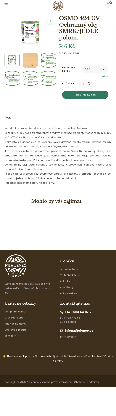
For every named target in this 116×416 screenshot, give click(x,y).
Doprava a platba (16, 330)
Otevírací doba (14, 317)
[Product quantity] (83, 84)
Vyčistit (105, 76)
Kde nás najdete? (15, 323)
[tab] (8, 117)
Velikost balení (68, 69)
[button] (108, 4)
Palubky (65, 281)
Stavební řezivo (69, 269)
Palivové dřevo (69, 293)
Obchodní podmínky (86, 382)
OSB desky (66, 287)
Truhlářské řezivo (70, 275)
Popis (8, 117)
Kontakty (10, 336)
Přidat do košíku (85, 94)
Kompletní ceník (15, 311)
